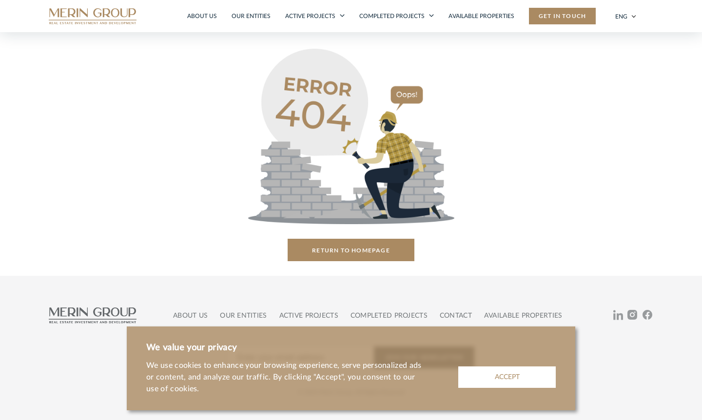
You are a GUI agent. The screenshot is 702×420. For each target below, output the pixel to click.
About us (202, 16)
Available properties (481, 16)
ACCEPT (507, 377)
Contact (456, 315)
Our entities (251, 16)
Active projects (311, 16)
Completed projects (392, 16)
